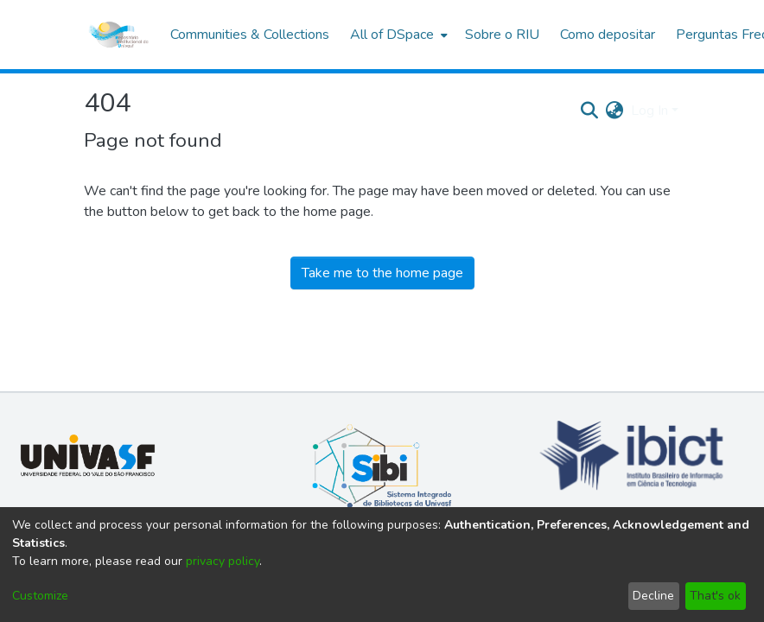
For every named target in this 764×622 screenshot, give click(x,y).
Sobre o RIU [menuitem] (502, 34)
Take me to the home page (382, 272)
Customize (40, 595)
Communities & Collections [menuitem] (249, 34)
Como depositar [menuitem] (607, 34)
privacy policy (222, 561)
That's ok (715, 595)
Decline (653, 595)
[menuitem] (397, 34)
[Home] (118, 34)
